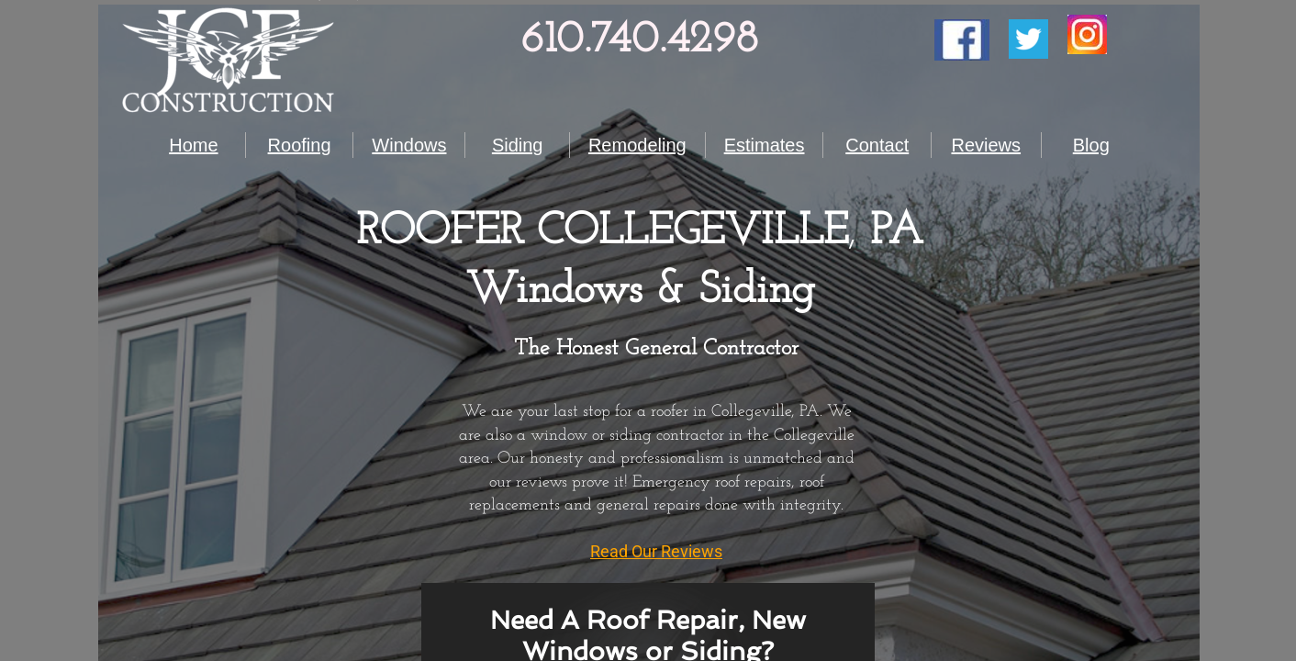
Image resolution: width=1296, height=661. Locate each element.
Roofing (299, 145)
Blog (1091, 145)
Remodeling (637, 145)
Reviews (986, 145)
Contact (877, 145)
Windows (409, 145)
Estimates (764, 145)
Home (193, 145)
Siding (517, 145)
